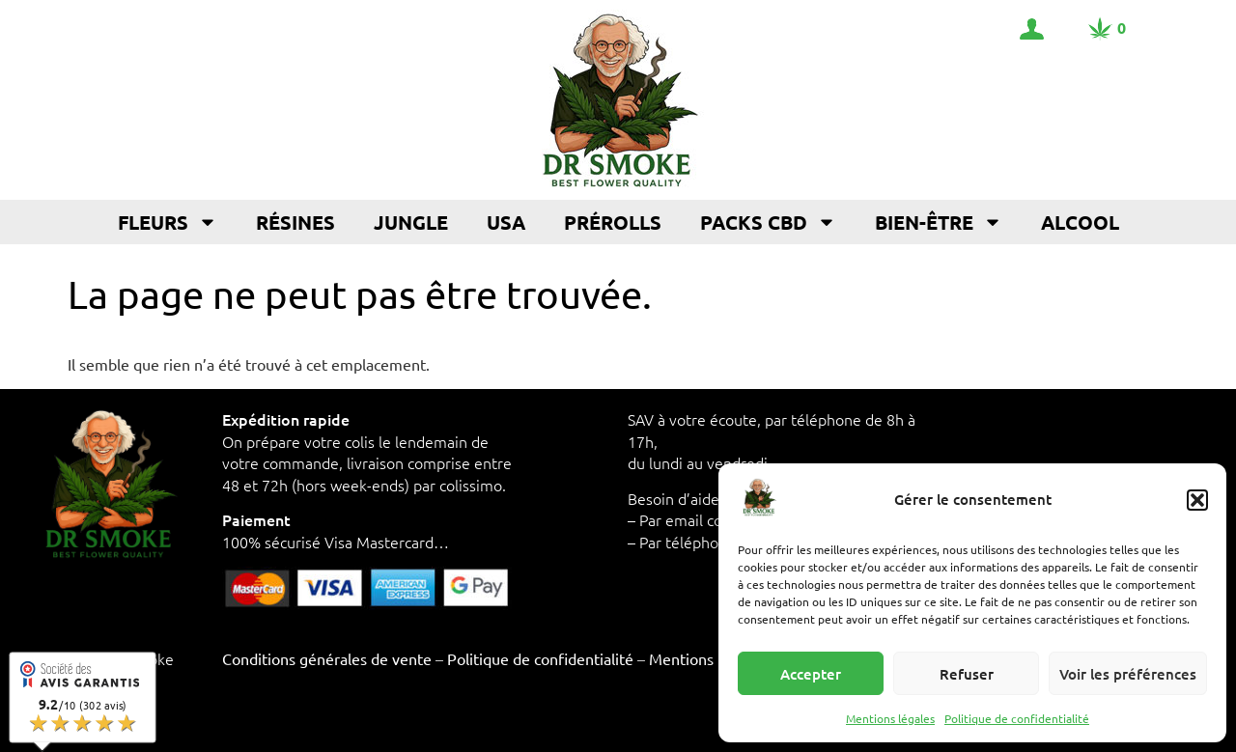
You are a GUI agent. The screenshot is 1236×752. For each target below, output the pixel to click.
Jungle (411, 222)
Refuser (967, 673)
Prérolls (612, 222)
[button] (1197, 500)
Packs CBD (768, 222)
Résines (295, 222)
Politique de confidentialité (1016, 718)
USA (506, 222)
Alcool (1080, 222)
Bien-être (938, 222)
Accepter (810, 673)
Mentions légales (890, 718)
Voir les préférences (1127, 673)
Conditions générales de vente (327, 658)
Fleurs (167, 222)
